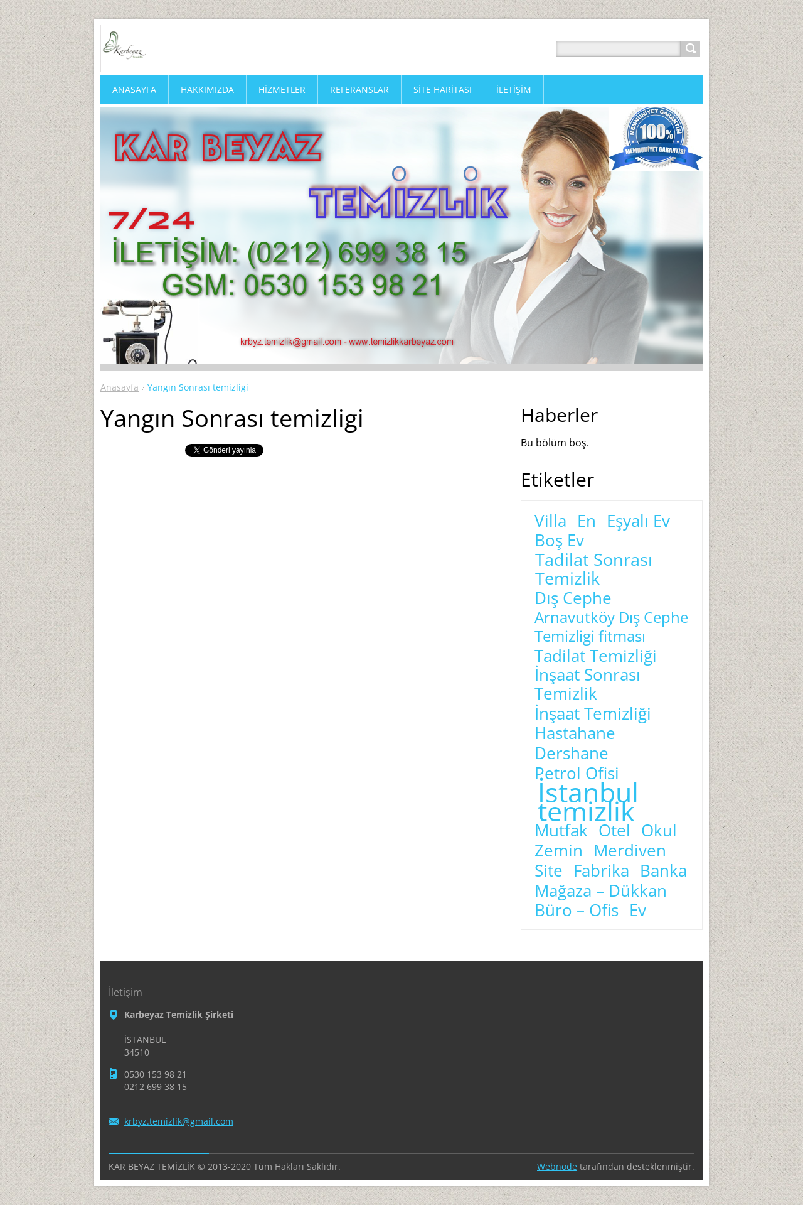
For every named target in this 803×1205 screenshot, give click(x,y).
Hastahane (574, 733)
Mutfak (561, 830)
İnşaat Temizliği (592, 714)
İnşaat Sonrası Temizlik (587, 684)
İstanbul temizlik (588, 802)
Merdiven (629, 850)
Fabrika (601, 871)
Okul (659, 830)
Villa (550, 521)
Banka (663, 871)
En (586, 521)
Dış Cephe (573, 598)
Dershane (571, 753)
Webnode (557, 1166)
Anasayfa (119, 387)
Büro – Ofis (576, 910)
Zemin (558, 850)
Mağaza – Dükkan (600, 891)
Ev (637, 910)
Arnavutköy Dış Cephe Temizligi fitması (611, 627)
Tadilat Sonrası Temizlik (593, 569)
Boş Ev (559, 540)
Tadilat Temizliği (595, 656)
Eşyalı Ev (638, 521)
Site (548, 871)
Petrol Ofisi (576, 773)
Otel (614, 830)
